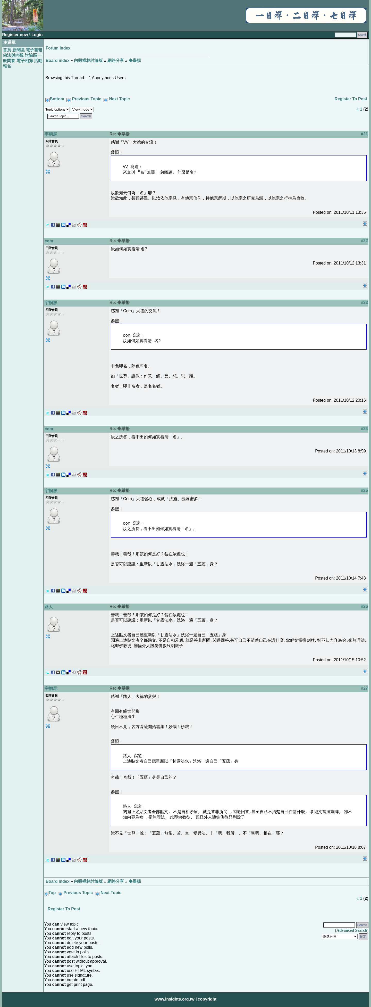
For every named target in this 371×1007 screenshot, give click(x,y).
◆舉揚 (135, 60)
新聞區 (18, 50)
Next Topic (119, 99)
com (49, 241)
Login (37, 34)
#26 (364, 606)
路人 (49, 607)
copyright (207, 999)
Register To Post (351, 99)
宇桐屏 (51, 134)
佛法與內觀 (13, 55)
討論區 (31, 55)
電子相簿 (24, 61)
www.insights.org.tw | (176, 999)
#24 (364, 428)
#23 (364, 302)
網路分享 (115, 60)
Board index (57, 60)
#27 (364, 688)
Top (52, 892)
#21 (364, 134)
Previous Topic (87, 99)
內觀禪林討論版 (88, 60)
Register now (15, 34)
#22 (364, 240)
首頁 (7, 50)
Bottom (57, 99)
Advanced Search (351, 930)
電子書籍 (34, 50)
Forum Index (58, 48)
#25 (364, 490)
